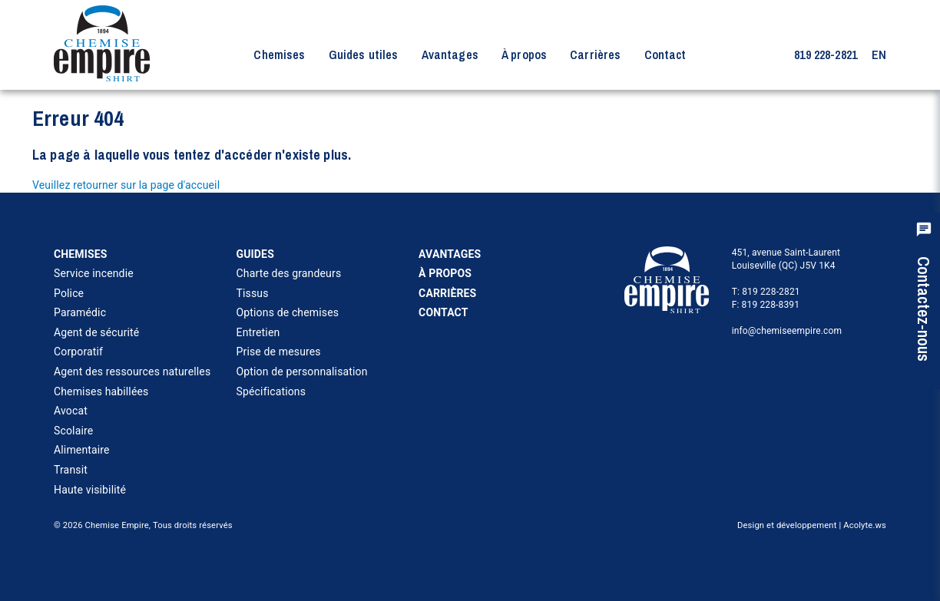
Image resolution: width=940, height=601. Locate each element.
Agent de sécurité (96, 332)
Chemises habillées (101, 391)
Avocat (71, 411)
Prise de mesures (279, 351)
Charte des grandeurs (289, 273)
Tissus (253, 293)
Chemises (279, 54)
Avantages (450, 54)
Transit (71, 470)
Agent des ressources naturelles (132, 371)
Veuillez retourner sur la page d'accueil (126, 185)
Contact (665, 54)
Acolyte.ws (864, 525)
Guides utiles (364, 54)
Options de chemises (288, 312)
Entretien (258, 332)
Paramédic (80, 312)
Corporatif (78, 351)
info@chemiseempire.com (787, 330)
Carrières (595, 54)
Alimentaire (82, 450)
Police (69, 293)
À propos (524, 54)
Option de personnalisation (302, 371)
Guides (255, 254)
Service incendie (94, 273)
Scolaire (73, 430)
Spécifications (271, 391)
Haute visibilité (90, 490)
